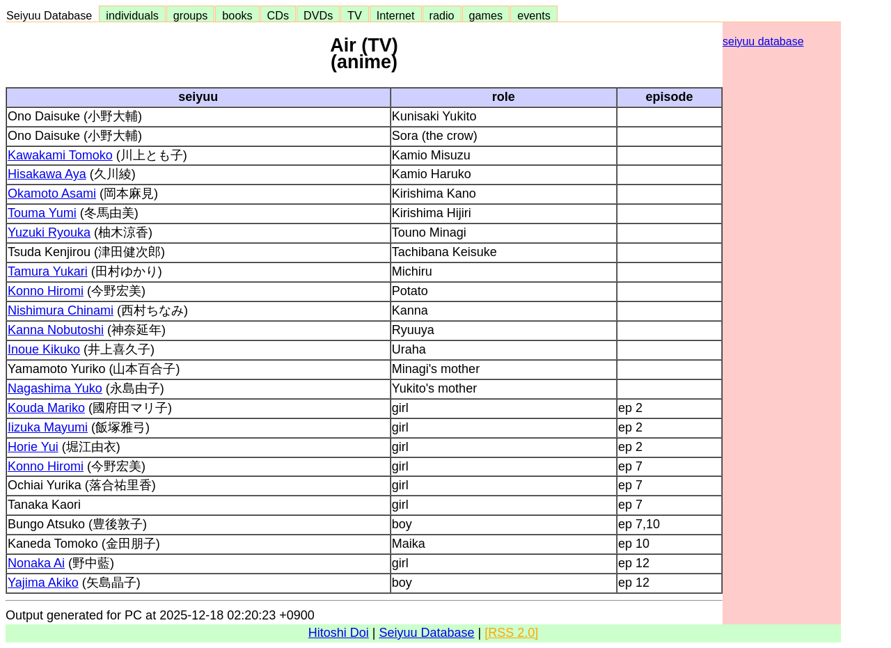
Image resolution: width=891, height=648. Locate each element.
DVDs (318, 15)
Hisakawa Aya (47, 174)
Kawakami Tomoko (60, 155)
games (486, 15)
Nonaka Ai (36, 563)
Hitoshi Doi (338, 633)
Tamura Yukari (48, 271)
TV (354, 15)
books (237, 15)
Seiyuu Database (52, 15)
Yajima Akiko (43, 583)
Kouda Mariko (46, 408)
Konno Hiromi (46, 291)
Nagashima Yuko (55, 388)
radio (442, 15)
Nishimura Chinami (60, 310)
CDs (278, 15)
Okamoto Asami (52, 193)
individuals (132, 15)
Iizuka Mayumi (48, 427)
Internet (395, 15)
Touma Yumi (42, 213)
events (534, 15)
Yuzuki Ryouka (49, 232)
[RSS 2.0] (511, 633)
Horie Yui (33, 447)
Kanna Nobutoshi (56, 330)
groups (190, 15)
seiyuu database (763, 41)
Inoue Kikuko (44, 349)
